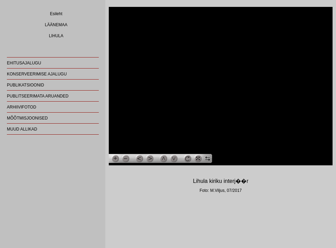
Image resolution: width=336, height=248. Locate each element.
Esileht (56, 13)
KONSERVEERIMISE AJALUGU (37, 74)
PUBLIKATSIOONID (25, 85)
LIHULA (56, 35)
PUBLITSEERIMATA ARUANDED (38, 96)
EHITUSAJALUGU (24, 63)
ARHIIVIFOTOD (21, 107)
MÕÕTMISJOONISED (27, 118)
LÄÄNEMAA (56, 24)
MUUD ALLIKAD (22, 129)
